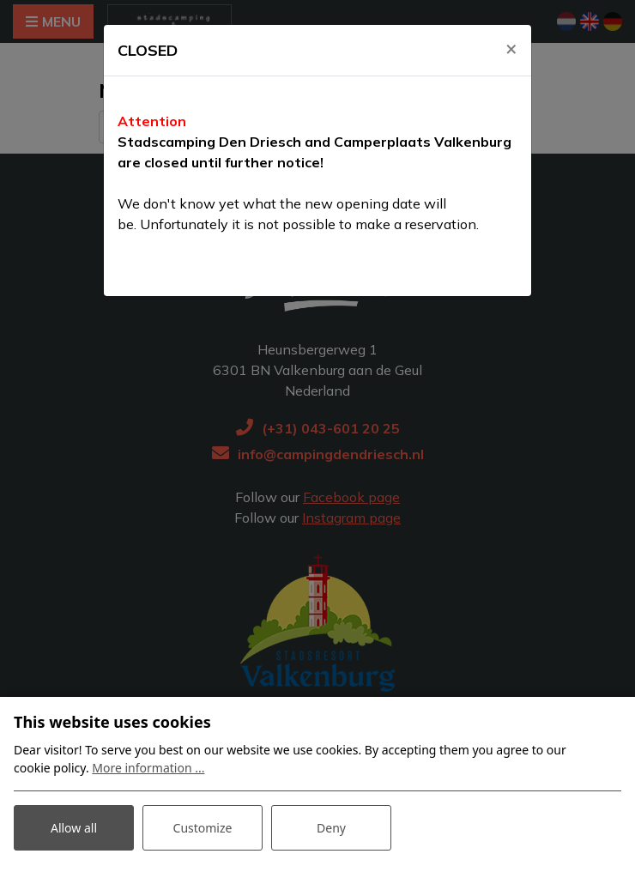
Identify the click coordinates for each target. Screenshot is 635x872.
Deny (331, 828)
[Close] (511, 48)
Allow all (74, 828)
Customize (203, 828)
